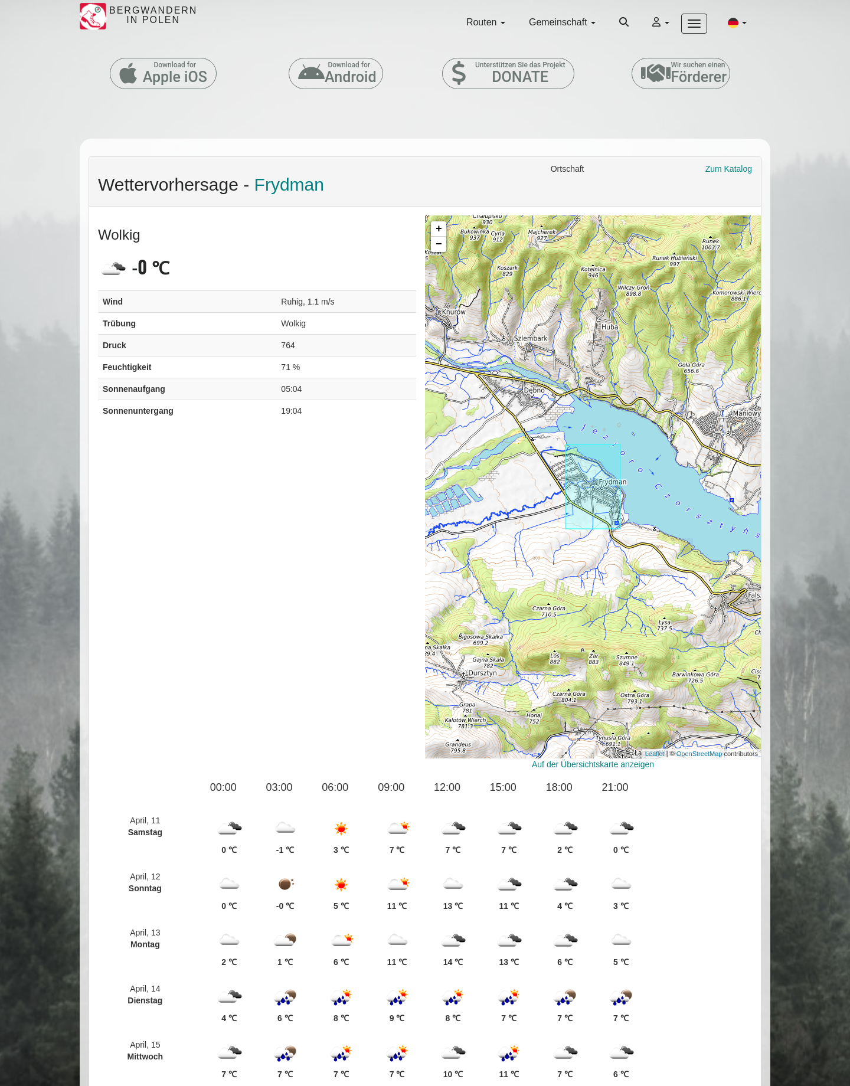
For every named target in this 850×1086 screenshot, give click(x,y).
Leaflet (655, 753)
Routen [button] (485, 22)
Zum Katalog (728, 169)
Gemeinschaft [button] (562, 22)
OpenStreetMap (699, 753)
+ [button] (439, 229)
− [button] (439, 244)
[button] (737, 22)
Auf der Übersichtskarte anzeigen (593, 764)
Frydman (289, 184)
